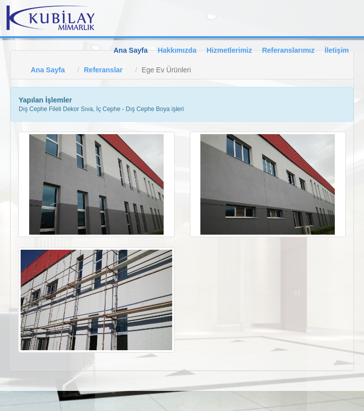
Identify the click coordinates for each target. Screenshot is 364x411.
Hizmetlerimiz (229, 50)
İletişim (337, 50)
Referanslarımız (288, 50)
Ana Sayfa (130, 50)
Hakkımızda (177, 50)
